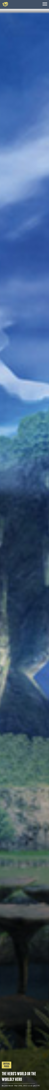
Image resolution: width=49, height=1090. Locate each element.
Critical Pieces (6, 1064)
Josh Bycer (8, 1086)
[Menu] (45, 4)
